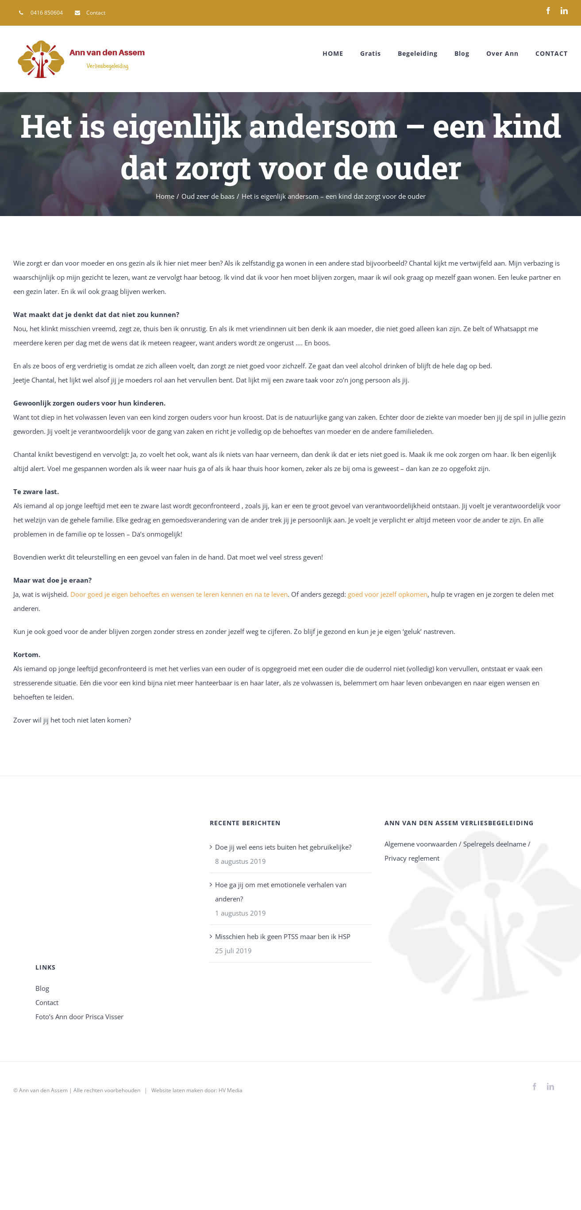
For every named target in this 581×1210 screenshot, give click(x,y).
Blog (42, 988)
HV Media (230, 1090)
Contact (46, 1002)
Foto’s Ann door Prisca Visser (79, 1016)
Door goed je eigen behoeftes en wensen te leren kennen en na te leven (179, 594)
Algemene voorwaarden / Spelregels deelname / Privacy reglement (458, 850)
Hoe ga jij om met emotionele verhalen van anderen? (280, 891)
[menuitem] (41, 13)
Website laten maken (177, 1090)
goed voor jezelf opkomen (387, 594)
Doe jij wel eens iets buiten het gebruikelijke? (283, 847)
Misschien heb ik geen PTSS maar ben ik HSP (282, 936)
